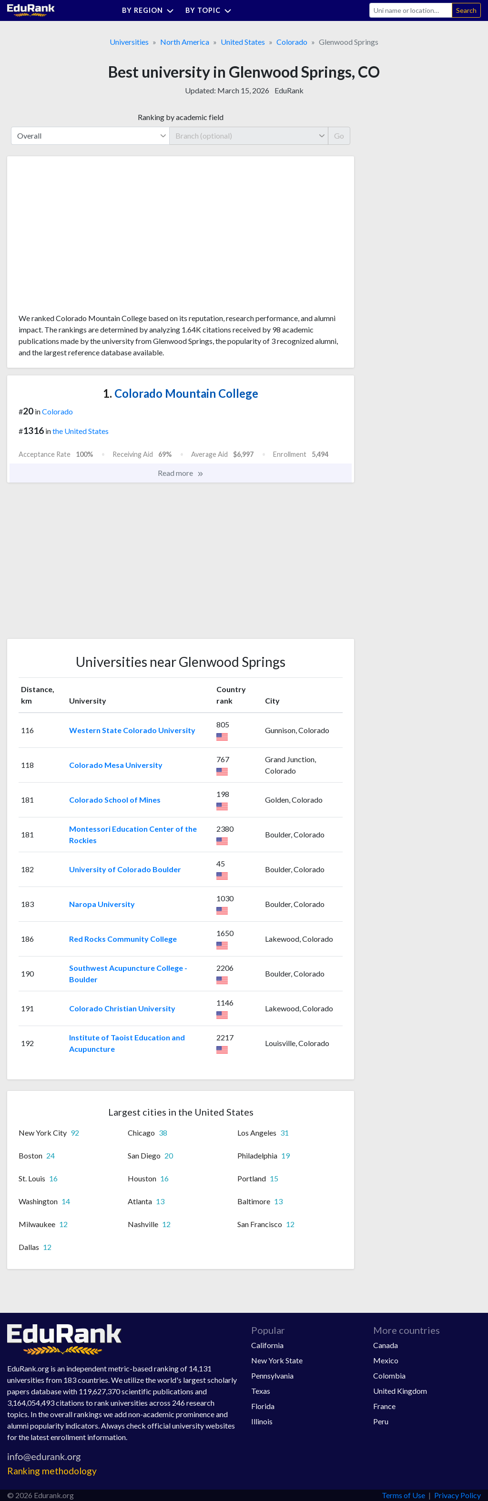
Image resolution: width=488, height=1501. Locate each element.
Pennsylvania (272, 1375)
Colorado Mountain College (180, 393)
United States (243, 41)
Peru (380, 1421)
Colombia (389, 1375)
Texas (260, 1390)
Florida (262, 1405)
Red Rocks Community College (123, 938)
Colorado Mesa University (116, 764)
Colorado (291, 41)
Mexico (385, 1360)
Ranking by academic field (181, 116)
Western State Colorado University (132, 730)
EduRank (289, 90)
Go (339, 135)
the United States (80, 430)
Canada (385, 1345)
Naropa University (102, 903)
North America (184, 41)
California (267, 1345)
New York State (277, 1360)
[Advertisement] (90, 238)
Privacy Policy (457, 1495)
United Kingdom (400, 1390)
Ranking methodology (52, 1470)
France (384, 1405)
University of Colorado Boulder (125, 869)
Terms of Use (403, 1495)
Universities (129, 41)
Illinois (262, 1421)
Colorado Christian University (122, 1008)
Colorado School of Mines (115, 799)
